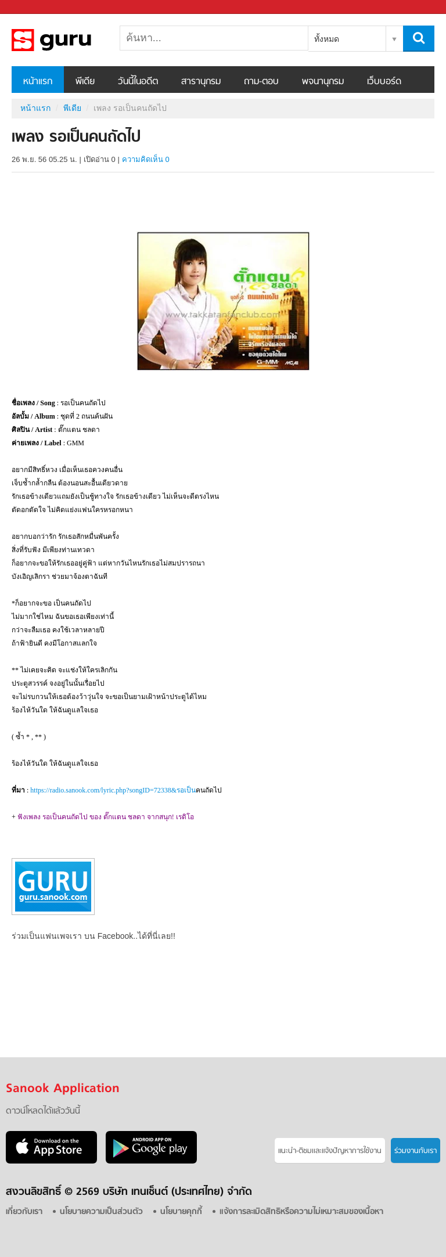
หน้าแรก (37, 81)
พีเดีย (85, 81)
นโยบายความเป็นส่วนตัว (101, 1212)
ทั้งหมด (326, 39)
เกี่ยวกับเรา (24, 1212)
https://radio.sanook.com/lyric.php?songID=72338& (113, 790)
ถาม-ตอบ (261, 81)
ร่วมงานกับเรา (415, 1151)
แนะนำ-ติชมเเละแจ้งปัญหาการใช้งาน (330, 1151)
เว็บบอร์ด (384, 81)
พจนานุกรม (323, 81)
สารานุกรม (201, 81)
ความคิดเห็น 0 (146, 159)
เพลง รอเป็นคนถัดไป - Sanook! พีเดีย (73, 40)
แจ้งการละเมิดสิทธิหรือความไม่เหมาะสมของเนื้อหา (301, 1212)
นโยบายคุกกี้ (181, 1212)
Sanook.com (35, 7)
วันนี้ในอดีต (138, 81)
